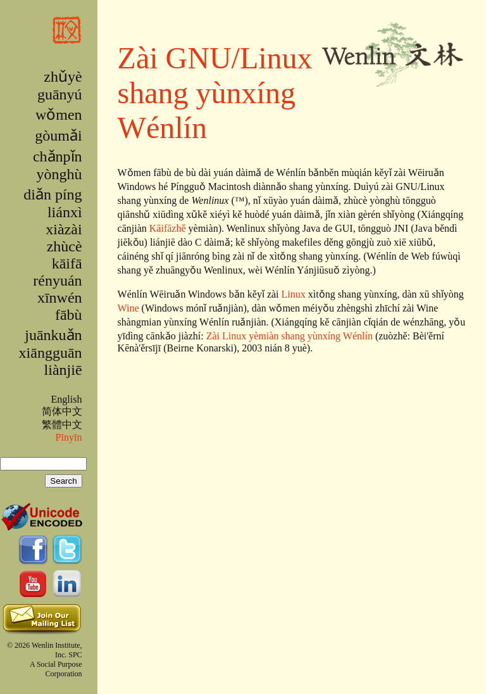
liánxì (64, 212)
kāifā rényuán (57, 272)
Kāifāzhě (167, 228)
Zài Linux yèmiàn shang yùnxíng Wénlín (289, 336)
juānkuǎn (53, 335)
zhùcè (64, 246)
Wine (128, 308)
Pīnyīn (69, 437)
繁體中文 (62, 424)
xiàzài (64, 229)
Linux (294, 294)
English (66, 399)
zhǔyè (63, 76)
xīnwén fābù (59, 306)
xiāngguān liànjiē (50, 361)
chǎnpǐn (57, 156)
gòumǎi (58, 135)
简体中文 (62, 411)
